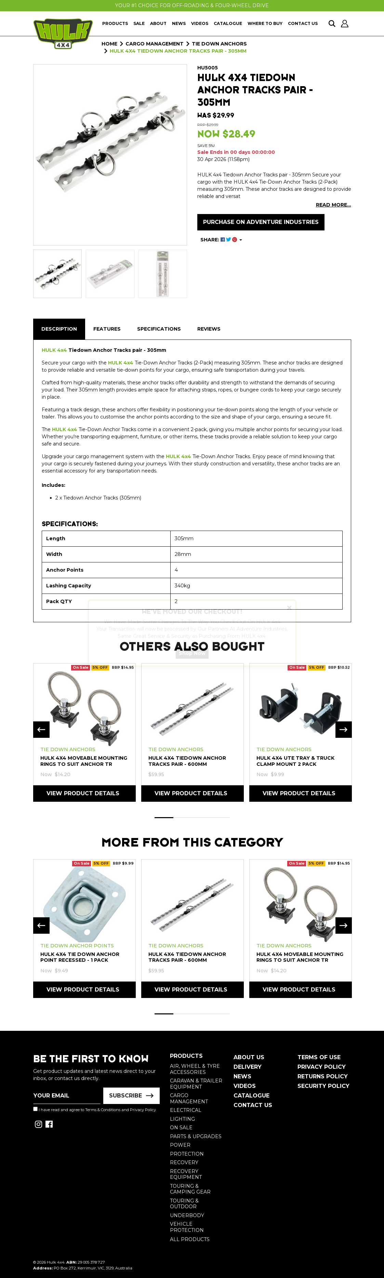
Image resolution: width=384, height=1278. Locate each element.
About (158, 23)
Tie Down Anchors (67, 749)
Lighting (182, 1119)
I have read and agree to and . (95, 1109)
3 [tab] (201, 817)
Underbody (187, 1215)
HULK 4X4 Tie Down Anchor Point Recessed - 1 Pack (79, 957)
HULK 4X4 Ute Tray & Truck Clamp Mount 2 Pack (295, 761)
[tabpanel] (84, 732)
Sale (139, 23)
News (179, 23)
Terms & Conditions (102, 1109)
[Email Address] (67, 1096)
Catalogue (228, 23)
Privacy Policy (143, 1109)
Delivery (248, 1067)
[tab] (59, 329)
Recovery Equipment (186, 1174)
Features (107, 329)
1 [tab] (164, 817)
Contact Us (303, 23)
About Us (249, 1057)
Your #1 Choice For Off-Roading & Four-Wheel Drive (192, 5)
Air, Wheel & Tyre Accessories (195, 1069)
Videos (199, 23)
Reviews (209, 329)
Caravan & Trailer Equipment (196, 1084)
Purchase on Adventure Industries (261, 222)
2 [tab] (182, 817)
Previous (41, 729)
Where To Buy (265, 23)
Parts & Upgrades (196, 1136)
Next (343, 729)
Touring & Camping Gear (190, 1189)
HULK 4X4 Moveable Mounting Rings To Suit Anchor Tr (83, 761)
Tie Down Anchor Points (77, 946)
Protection (187, 1154)
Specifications (159, 329)
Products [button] (115, 23)
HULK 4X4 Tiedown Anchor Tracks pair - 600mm (187, 761)
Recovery (184, 1162)
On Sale (181, 1127)
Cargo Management (189, 1098)
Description (59, 329)
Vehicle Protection (187, 1227)
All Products (190, 1239)
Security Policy (323, 1086)
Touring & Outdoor (184, 1204)
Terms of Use (319, 1057)
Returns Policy (322, 1076)
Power (180, 1145)
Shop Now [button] (192, 659)
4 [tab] (220, 817)
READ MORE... (333, 205)
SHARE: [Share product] (219, 240)
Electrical (185, 1110)
